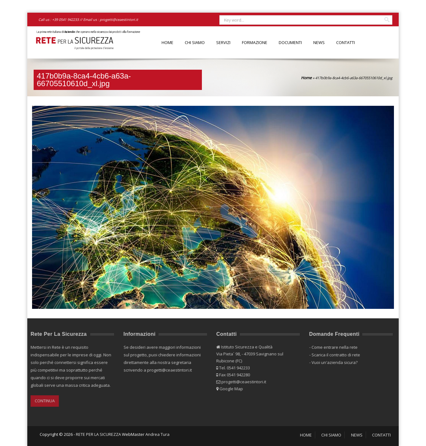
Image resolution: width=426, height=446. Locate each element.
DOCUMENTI (290, 42)
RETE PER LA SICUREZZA (98, 434)
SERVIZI (223, 42)
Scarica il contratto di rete (334, 355)
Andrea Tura (157, 434)
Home (306, 77)
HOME (167, 42)
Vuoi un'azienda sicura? (333, 362)
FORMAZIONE (254, 42)
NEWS (319, 42)
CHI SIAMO (195, 42)
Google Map (230, 389)
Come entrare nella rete (333, 347)
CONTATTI (345, 42)
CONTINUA (43, 401)
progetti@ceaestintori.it (119, 19)
